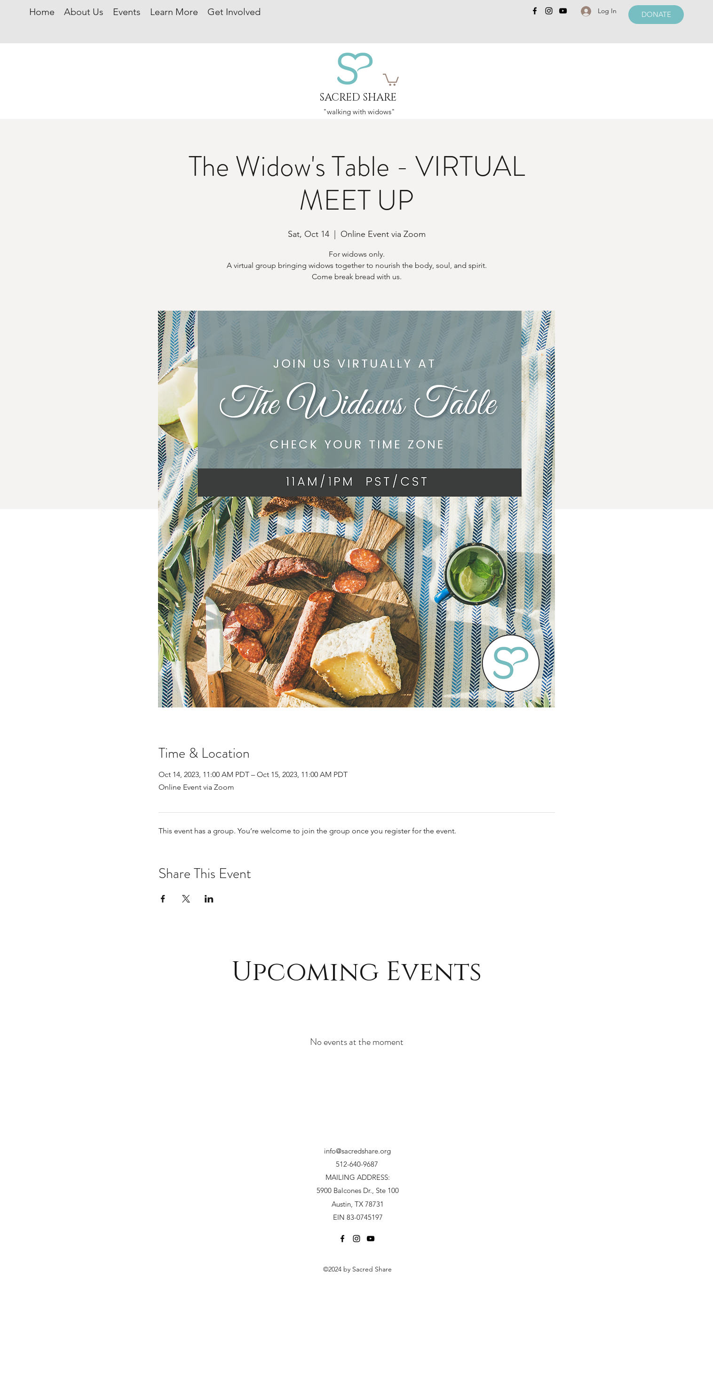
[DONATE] (656, 14)
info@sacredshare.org (357, 1150)
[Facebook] (534, 11)
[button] (391, 79)
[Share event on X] (186, 898)
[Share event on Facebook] (162, 898)
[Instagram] (549, 11)
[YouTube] (563, 11)
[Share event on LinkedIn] (209, 898)
